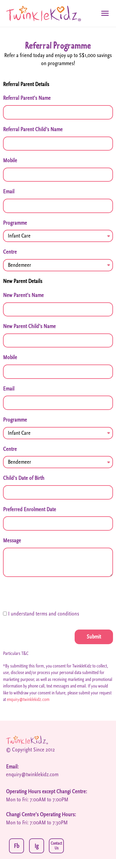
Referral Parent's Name (27, 98)
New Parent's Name (23, 295)
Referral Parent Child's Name (33, 129)
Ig (36, 846)
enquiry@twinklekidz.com (28, 699)
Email (8, 191)
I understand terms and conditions (43, 613)
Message (12, 540)
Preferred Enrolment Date (29, 509)
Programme (15, 223)
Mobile (10, 160)
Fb (16, 846)
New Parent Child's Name (29, 326)
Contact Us (56, 846)
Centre (10, 252)
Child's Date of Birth (23, 478)
